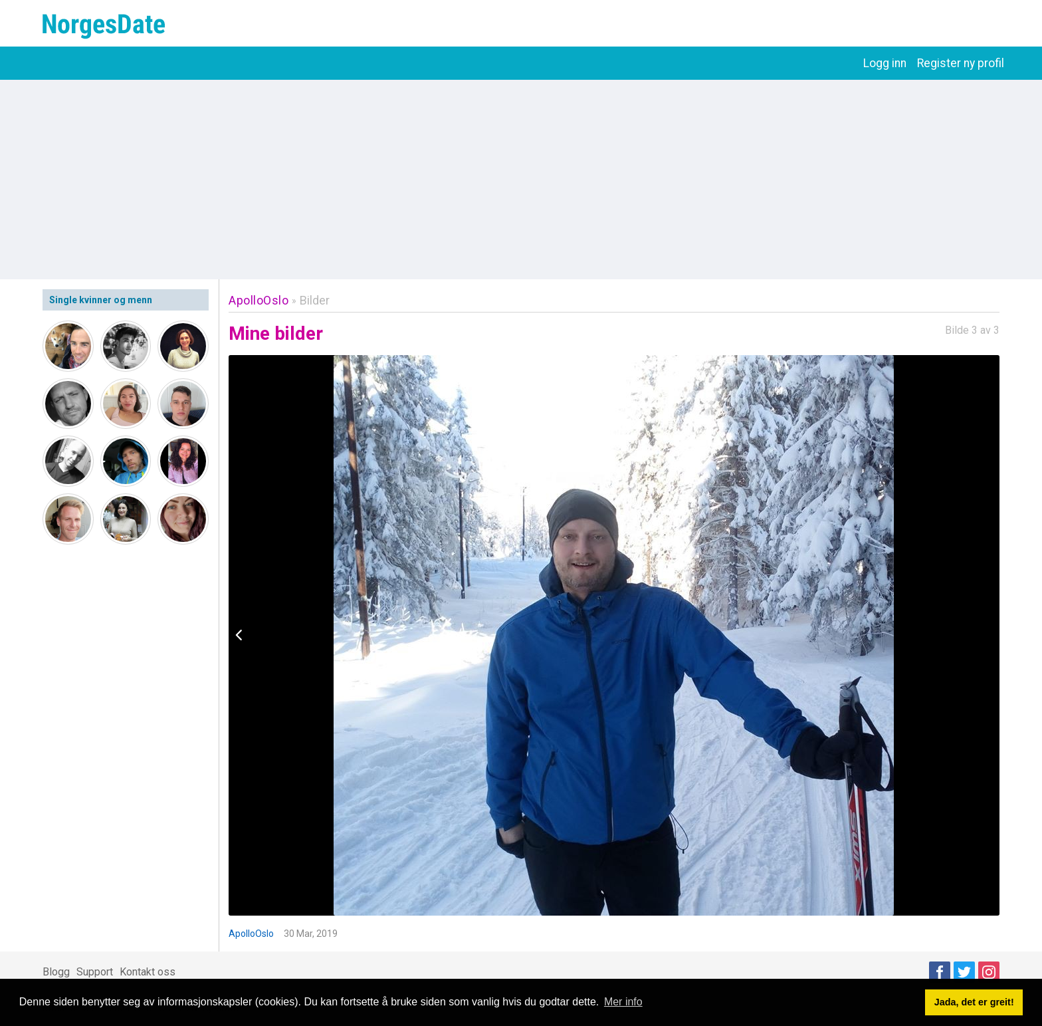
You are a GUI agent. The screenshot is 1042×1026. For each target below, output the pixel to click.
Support (94, 971)
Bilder (315, 300)
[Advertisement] (521, 179)
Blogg (56, 971)
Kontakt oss (147, 971)
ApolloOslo (258, 300)
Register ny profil (960, 63)
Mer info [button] (623, 1001)
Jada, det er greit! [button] (974, 1002)
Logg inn (884, 63)
